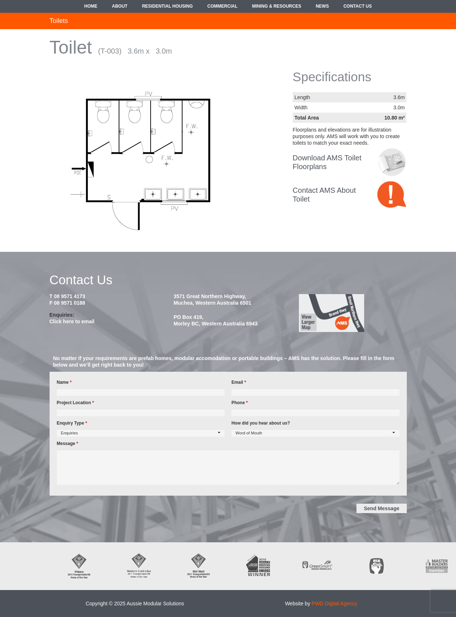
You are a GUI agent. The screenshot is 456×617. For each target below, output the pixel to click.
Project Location (75, 402)
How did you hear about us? (260, 423)
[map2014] (352, 313)
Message (67, 443)
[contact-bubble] (391, 194)
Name (64, 382)
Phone (239, 402)
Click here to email (72, 321)
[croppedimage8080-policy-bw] (392, 162)
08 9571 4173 (69, 296)
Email (238, 382)
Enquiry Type (72, 423)
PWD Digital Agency (334, 603)
